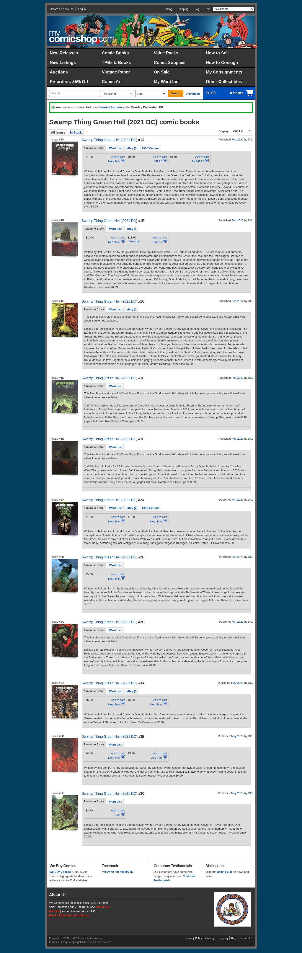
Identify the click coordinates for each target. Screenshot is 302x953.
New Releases (64, 53)
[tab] (94, 148)
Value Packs (166, 53)
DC (250, 139)
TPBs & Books (116, 62)
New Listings (63, 62)
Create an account (61, 9)
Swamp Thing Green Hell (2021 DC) (109, 140)
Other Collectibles (224, 81)
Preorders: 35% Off (69, 81)
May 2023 (237, 682)
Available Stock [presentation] (94, 148)
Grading (167, 9)
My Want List (167, 81)
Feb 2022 (237, 139)
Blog (196, 9)
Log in (82, 9)
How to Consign (222, 62)
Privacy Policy (194, 938)
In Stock (76, 132)
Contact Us (246, 938)
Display (224, 131)
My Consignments (224, 72)
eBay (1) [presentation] (131, 148)
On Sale (162, 72)
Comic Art (112, 81)
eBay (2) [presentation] (131, 309)
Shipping (183, 9)
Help (207, 9)
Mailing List (224, 871)
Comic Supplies (170, 62)
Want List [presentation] (115, 148)
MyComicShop (81, 37)
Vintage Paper (116, 72)
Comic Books (115, 53)
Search (175, 93)
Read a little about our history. (69, 915)
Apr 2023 (237, 499)
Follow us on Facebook (117, 871)
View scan (134, 241)
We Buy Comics (60, 871)
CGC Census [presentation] (150, 148)
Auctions (59, 72)
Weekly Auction (111, 107)
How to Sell (217, 53)
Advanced (193, 93)
